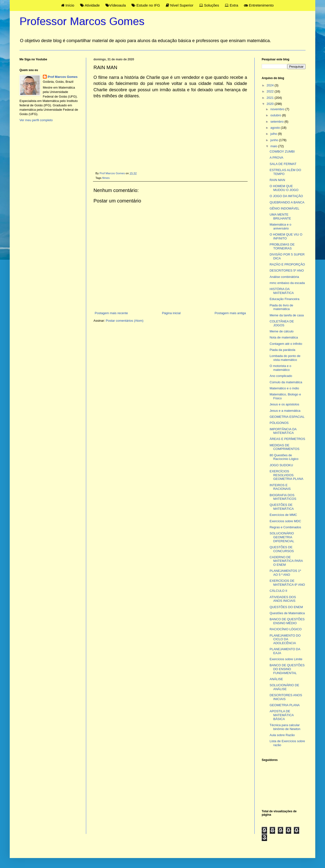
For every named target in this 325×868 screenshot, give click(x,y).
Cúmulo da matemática (285, 382)
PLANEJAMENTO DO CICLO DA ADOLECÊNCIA (285, 639)
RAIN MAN (277, 180)
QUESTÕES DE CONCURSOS (281, 549)
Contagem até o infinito (285, 344)
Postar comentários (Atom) (125, 320)
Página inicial (171, 313)
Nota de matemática (283, 337)
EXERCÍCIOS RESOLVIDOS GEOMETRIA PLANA (286, 475)
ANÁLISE (276, 679)
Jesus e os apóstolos (284, 404)
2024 (271, 85)
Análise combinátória (284, 277)
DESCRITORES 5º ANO (286, 270)
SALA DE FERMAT (282, 164)
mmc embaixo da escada (287, 283)
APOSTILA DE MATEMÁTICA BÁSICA (281, 715)
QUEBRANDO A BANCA (286, 202)
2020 (271, 104)
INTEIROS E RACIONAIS (280, 487)
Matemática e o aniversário (280, 226)
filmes (106, 177)
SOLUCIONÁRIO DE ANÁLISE (284, 687)
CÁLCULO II (278, 591)
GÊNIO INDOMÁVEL (284, 208)
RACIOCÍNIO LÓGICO (285, 629)
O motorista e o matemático (280, 368)
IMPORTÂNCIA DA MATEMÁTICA (282, 431)
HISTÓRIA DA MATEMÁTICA (281, 291)
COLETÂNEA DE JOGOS (281, 323)
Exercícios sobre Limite (285, 659)
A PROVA (276, 157)
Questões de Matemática (287, 613)
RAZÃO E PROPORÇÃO (287, 264)
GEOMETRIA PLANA (284, 705)
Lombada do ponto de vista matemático (284, 358)
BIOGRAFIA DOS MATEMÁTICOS (282, 497)
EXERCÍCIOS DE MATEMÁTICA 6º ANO (287, 582)
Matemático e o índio (284, 388)
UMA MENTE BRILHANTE (280, 216)
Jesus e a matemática (284, 410)
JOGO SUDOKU (281, 465)
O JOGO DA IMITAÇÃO (286, 196)
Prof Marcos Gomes (63, 77)
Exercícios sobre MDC (285, 521)
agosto (275, 127)
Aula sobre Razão (282, 735)
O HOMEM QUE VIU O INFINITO (285, 236)
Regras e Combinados (285, 527)
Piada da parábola (282, 350)
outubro (276, 115)
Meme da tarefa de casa (286, 315)
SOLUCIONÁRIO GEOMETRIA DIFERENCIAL (281, 537)
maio (274, 146)
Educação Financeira (284, 299)
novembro (277, 109)
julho (274, 134)
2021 (271, 98)
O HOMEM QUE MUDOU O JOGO (283, 188)
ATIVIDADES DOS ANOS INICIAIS (282, 599)
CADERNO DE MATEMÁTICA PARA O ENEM (286, 560)
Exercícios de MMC (283, 515)
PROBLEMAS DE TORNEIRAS (282, 246)
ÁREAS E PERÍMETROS (287, 439)
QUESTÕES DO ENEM (286, 607)
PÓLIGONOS (278, 423)
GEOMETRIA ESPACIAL (287, 417)
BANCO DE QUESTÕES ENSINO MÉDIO (287, 621)
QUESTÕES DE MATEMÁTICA (281, 507)
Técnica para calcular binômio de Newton (284, 727)
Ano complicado (280, 376)
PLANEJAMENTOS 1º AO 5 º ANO (285, 572)
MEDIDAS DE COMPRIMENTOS (284, 447)
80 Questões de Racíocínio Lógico (283, 457)
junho (274, 140)
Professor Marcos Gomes (82, 21)
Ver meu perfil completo (36, 120)
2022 (271, 91)
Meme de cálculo (281, 331)
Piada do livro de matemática (281, 307)
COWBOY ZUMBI (282, 151)
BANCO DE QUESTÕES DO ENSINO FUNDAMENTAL (287, 669)
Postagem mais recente (111, 313)
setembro (277, 121)
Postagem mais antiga (230, 313)
